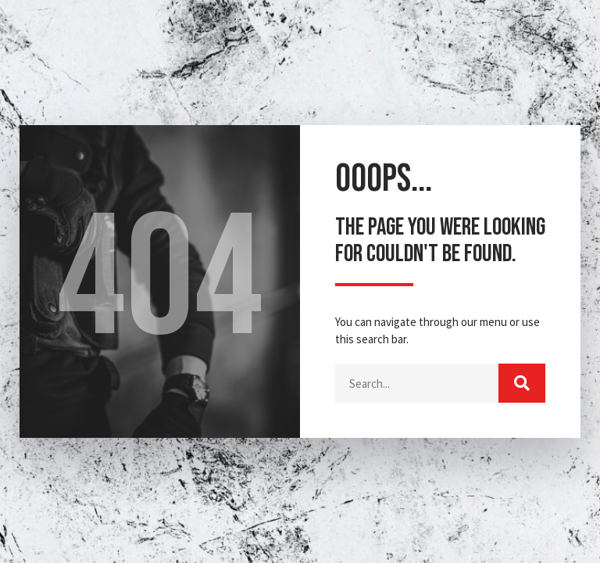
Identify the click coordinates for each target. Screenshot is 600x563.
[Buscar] (521, 383)
